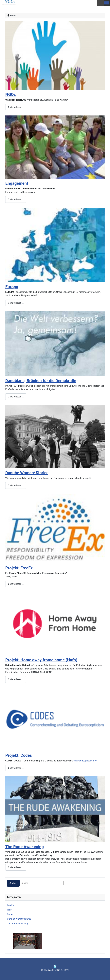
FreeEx (10, 905)
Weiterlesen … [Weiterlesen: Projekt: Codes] (16, 768)
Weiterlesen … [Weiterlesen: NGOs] (16, 107)
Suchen (13, 883)
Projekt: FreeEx (19, 568)
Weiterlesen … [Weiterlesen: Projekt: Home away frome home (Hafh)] (16, 679)
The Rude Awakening (18, 923)
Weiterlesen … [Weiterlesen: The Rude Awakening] (16, 867)
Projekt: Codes (18, 755)
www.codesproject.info (85, 760)
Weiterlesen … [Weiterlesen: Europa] (16, 302)
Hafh (9, 909)
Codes (10, 914)
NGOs (10, 94)
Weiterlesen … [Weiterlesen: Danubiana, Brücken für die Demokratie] (16, 396)
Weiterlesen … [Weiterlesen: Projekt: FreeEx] (16, 584)
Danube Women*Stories (19, 919)
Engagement (16, 183)
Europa (11, 286)
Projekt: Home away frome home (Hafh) (41, 660)
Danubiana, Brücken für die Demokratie (40, 380)
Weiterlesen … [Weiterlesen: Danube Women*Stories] (16, 485)
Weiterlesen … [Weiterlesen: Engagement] (16, 199)
